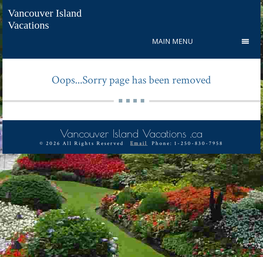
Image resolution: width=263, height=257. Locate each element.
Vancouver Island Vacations (45, 19)
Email (138, 143)
